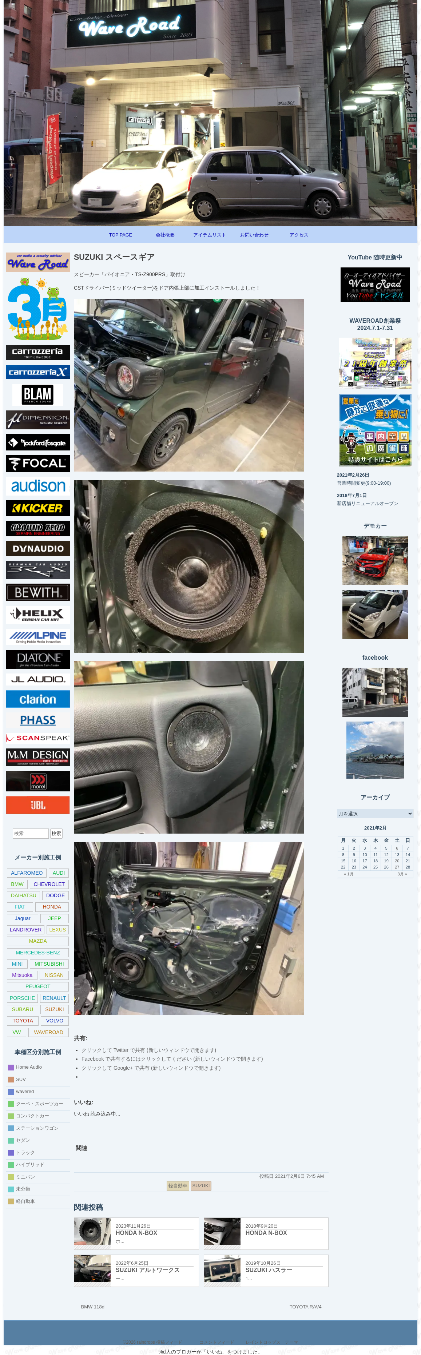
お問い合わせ (254, 235)
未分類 (23, 1189)
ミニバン (25, 1177)
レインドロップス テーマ (272, 1342)
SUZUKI (54, 1009)
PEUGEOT (38, 986)
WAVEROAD (48, 1032)
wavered (25, 1091)
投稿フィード (169, 1342)
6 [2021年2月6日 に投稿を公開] (397, 848)
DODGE (55, 895)
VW (17, 1032)
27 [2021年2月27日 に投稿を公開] (397, 867)
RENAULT (54, 998)
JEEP (54, 918)
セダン (23, 1140)
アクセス (299, 235)
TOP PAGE (120, 235)
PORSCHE (22, 998)
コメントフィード (216, 1342)
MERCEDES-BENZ (38, 952)
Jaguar (23, 918)
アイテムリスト (209, 235)
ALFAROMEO (27, 873)
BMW (17, 884)
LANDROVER (25, 930)
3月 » (402, 874)
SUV (21, 1079)
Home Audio (29, 1067)
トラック (25, 1152)
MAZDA (38, 941)
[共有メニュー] (224, 1185)
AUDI (59, 873)
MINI (17, 964)
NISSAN (54, 975)
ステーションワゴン (37, 1128)
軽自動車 (25, 1201)
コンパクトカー (32, 1115)
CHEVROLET (49, 884)
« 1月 (348, 874)
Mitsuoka (22, 975)
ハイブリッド (30, 1164)
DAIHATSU (23, 895)
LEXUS (57, 930)
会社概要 (165, 235)
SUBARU (22, 1009)
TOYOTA (22, 1021)
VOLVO (54, 1021)
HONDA (52, 907)
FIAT (20, 907)
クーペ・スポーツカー (39, 1103)
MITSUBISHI (49, 964)
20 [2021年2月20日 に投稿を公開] (397, 861)
